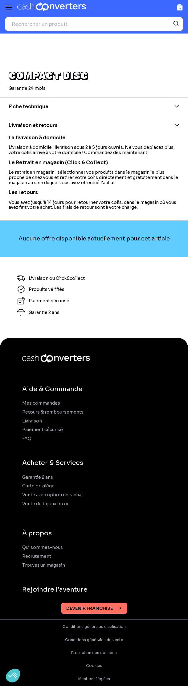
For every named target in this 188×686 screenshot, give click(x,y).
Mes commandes (41, 403)
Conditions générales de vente (94, 640)
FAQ (26, 438)
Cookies (94, 666)
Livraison (32, 421)
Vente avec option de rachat (52, 495)
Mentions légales (94, 679)
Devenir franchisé (89, 608)
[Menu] (8, 7)
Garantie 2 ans (37, 477)
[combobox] (94, 24)
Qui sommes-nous (42, 547)
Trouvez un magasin (43, 565)
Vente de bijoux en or (45, 503)
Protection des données (94, 653)
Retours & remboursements (53, 412)
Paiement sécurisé (42, 429)
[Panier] (180, 7)
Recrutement (36, 556)
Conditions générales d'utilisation (94, 627)
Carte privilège (38, 486)
